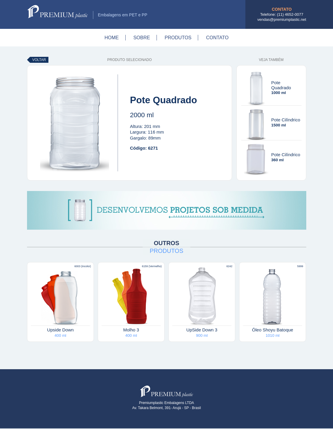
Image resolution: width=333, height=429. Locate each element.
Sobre (141, 37)
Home (112, 37)
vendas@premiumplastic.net (281, 19)
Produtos (178, 37)
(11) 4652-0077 (290, 14)
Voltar (39, 60)
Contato (217, 37)
